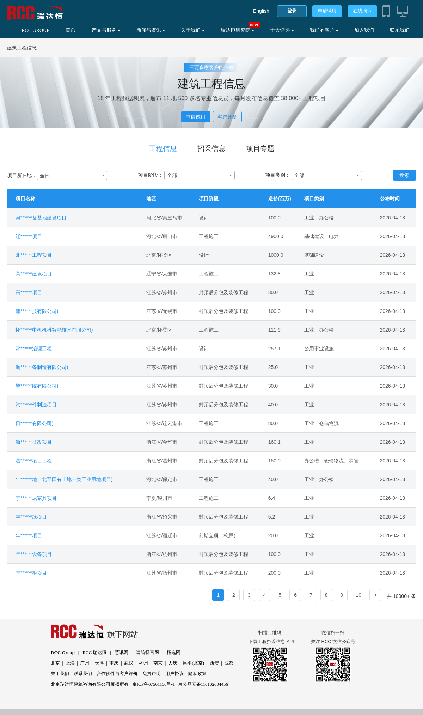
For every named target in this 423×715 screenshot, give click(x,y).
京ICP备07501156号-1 (153, 684)
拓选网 (173, 652)
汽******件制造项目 (36, 404)
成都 (228, 663)
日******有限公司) (34, 423)
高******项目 (29, 292)
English (261, 11)
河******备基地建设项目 (41, 217)
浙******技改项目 (34, 442)
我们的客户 (324, 30)
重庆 (113, 663)
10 (358, 595)
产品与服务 (106, 30)
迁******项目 (29, 236)
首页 (70, 29)
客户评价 (227, 117)
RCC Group (63, 652)
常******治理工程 (34, 348)
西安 (214, 663)
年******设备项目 (34, 554)
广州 (84, 663)
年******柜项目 (31, 573)
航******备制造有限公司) (42, 367)
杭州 (143, 663)
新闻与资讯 (150, 30)
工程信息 (163, 148)
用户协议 (174, 673)
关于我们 (193, 30)
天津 (99, 663)
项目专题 (260, 148)
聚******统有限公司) (37, 386)
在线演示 (362, 10)
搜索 (404, 175)
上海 (70, 663)
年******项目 (29, 535)
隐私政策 (197, 673)
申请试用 (327, 10)
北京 (55, 663)
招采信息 (211, 148)
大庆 (172, 663)
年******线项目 (31, 517)
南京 (158, 663)
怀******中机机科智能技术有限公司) (54, 330)
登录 (291, 10)
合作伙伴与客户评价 (117, 673)
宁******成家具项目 (36, 498)
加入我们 (364, 30)
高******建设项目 (34, 274)
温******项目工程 (34, 460)
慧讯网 (121, 652)
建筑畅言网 (147, 652)
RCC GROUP (35, 30)
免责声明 (151, 673)
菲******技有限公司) (37, 311)
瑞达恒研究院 (238, 30)
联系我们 (400, 30)
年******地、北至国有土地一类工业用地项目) (64, 479)
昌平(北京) (193, 663)
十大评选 (282, 30)
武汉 (128, 663)
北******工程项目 (34, 255)
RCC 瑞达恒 (94, 652)
